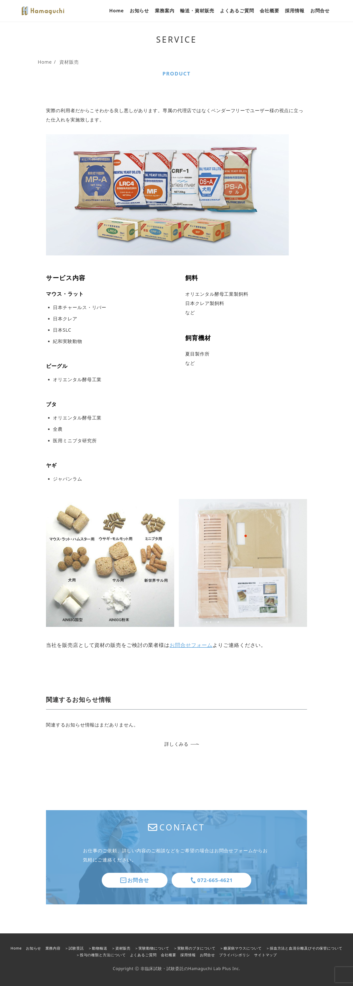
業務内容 (53, 948)
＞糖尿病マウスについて (241, 948)
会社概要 (168, 954)
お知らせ (33, 948)
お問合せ (207, 954)
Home (16, 948)
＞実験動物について (152, 948)
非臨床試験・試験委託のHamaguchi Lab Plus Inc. (190, 968)
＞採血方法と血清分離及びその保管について (304, 948)
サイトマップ (265, 954)
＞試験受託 (74, 948)
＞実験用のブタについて (194, 948)
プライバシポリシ (234, 954)
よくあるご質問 (143, 954)
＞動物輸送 (97, 948)
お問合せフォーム (191, 645)
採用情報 (188, 954)
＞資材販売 (121, 948)
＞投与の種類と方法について (101, 954)
